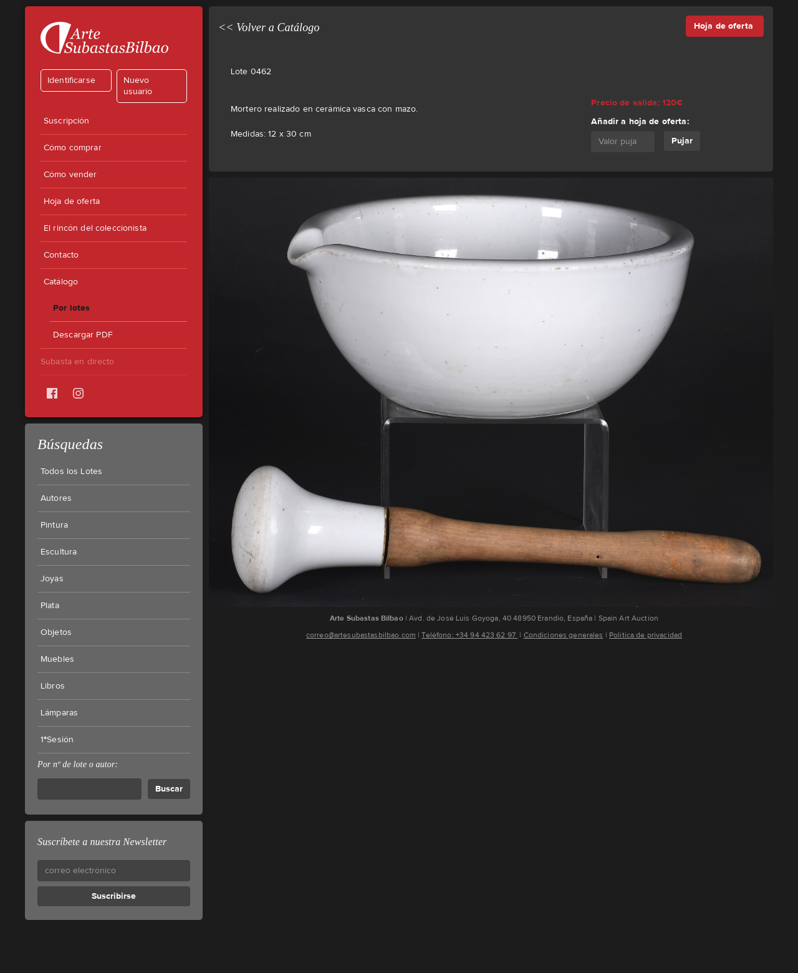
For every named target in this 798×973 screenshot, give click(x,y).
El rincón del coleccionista (95, 228)
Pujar (682, 140)
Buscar (169, 788)
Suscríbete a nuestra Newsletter (101, 841)
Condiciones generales (563, 635)
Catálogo (61, 282)
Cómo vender (70, 175)
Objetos (56, 632)
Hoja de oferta (72, 201)
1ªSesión (57, 740)
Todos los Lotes (71, 472)
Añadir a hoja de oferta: (639, 121)
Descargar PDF (83, 335)
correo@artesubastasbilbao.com (361, 635)
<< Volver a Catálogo (269, 27)
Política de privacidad (645, 635)
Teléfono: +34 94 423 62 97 (469, 635)
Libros (53, 686)
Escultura (59, 552)
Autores (56, 498)
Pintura (54, 525)
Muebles (57, 659)
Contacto (61, 255)
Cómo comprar (73, 148)
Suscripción (67, 121)
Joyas (52, 579)
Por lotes (71, 308)
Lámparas (59, 713)
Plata (50, 606)
